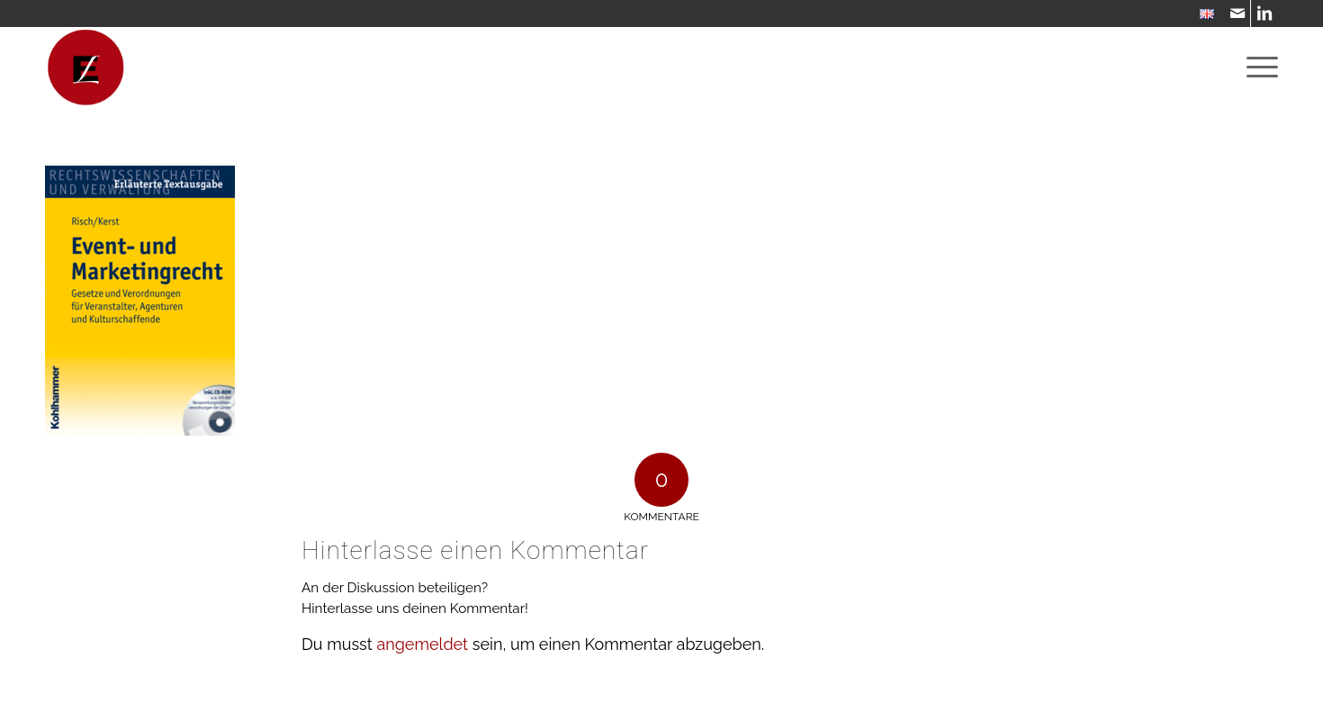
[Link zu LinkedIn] (1264, 13)
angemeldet (422, 644)
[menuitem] (1202, 15)
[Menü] (1256, 67)
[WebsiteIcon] (85, 67)
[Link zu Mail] (1237, 13)
